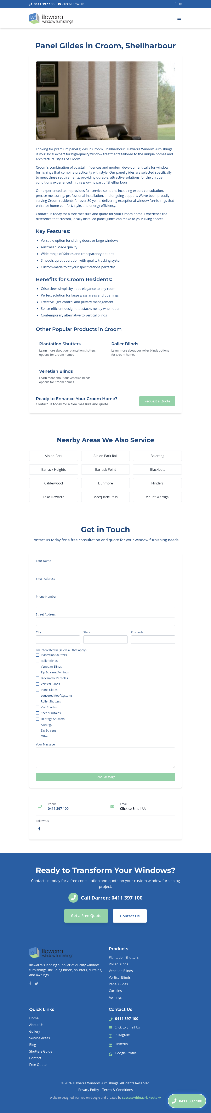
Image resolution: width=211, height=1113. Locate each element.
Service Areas (39, 1038)
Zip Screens (48, 730)
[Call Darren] (187, 1101)
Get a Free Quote (86, 915)
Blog (32, 1044)
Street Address (46, 614)
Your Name (43, 560)
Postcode (137, 632)
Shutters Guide (40, 1051)
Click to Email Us (71, 4)
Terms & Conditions (117, 1089)
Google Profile (126, 1053)
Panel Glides (49, 689)
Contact (35, 1058)
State (86, 632)
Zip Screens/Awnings (55, 672)
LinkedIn (121, 1044)
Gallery (34, 1031)
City (38, 632)
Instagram (122, 1034)
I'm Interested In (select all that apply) (61, 650)
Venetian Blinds (51, 666)
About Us (36, 1024)
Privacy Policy (88, 1089)
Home (34, 1018)
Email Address (45, 578)
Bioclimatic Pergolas (54, 678)
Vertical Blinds (50, 684)
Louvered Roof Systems (57, 695)
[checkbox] (37, 655)
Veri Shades (49, 707)
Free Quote (38, 1064)
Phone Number (46, 596)
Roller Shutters (51, 701)
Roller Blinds (49, 660)
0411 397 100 (126, 1018)
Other (45, 736)
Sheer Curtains (51, 713)
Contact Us (129, 915)
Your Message (45, 744)
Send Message (105, 777)
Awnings (46, 724)
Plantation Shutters (54, 654)
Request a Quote (157, 401)
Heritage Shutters (52, 718)
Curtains (115, 990)
